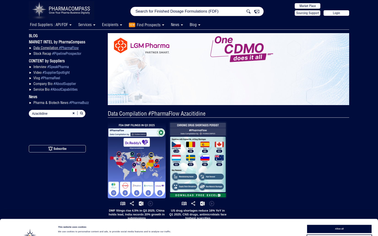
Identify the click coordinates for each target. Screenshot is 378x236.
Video (51, 72)
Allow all (339, 213)
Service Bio (55, 89)
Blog (193, 24)
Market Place (308, 6)
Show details (190, 228)
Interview (51, 66)
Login (336, 13)
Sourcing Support (307, 13)
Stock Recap (57, 53)
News (175, 24)
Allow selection (339, 221)
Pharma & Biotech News (61, 102)
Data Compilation (56, 47)
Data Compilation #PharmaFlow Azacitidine (156, 113)
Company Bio (54, 83)
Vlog (46, 78)
